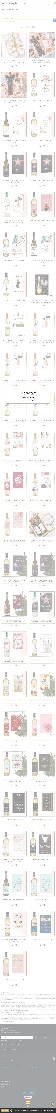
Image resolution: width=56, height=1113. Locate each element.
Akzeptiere (5, 1110)
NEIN (24, 400)
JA (32, 400)
